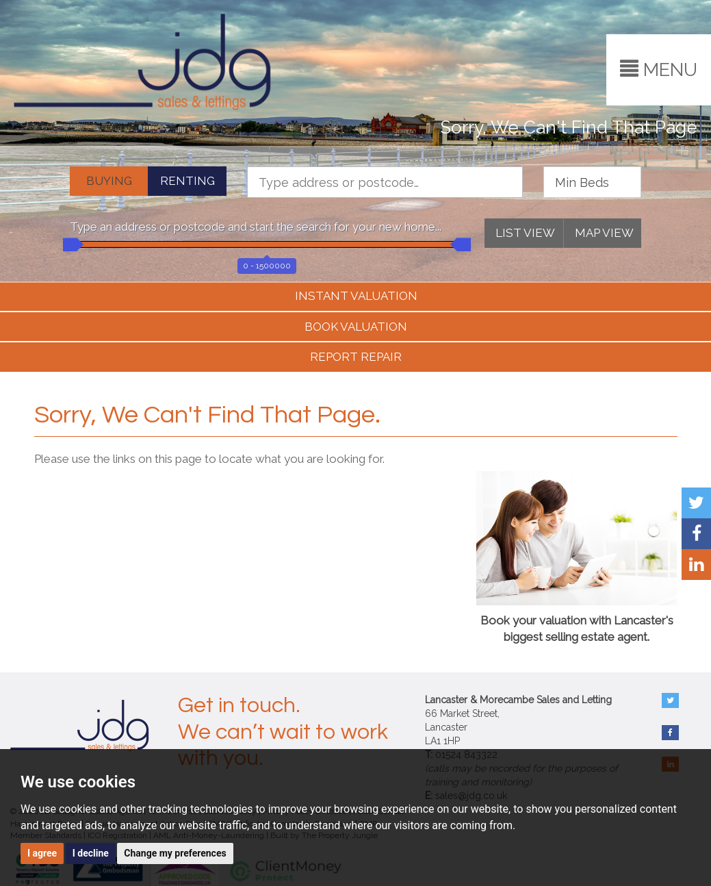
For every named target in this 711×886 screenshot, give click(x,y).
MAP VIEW (604, 233)
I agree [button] (42, 853)
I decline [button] (91, 853)
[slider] (70, 244)
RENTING (187, 181)
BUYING (109, 181)
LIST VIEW (525, 233)
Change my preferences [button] (175, 853)
